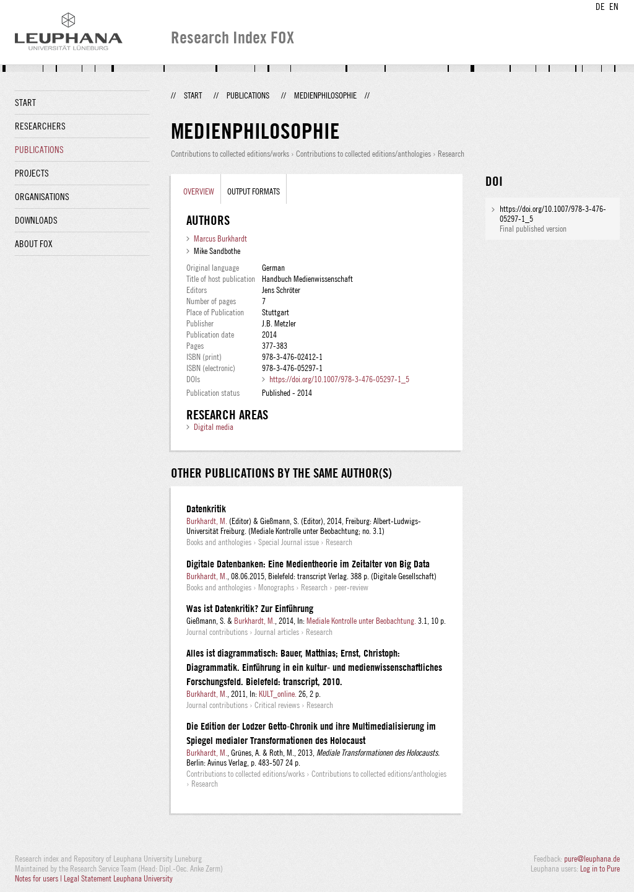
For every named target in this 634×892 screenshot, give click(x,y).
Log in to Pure (600, 868)
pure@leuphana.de (592, 859)
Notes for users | (39, 878)
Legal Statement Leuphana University (118, 878)
